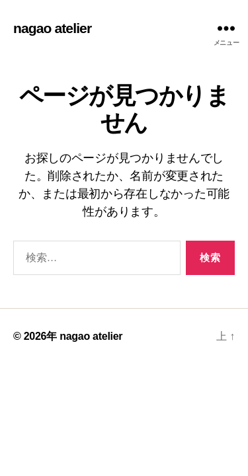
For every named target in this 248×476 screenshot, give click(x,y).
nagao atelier (52, 28)
